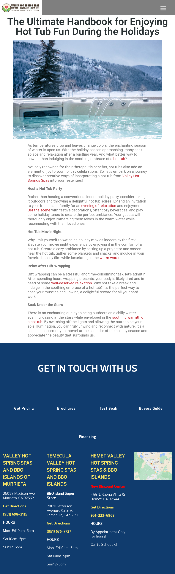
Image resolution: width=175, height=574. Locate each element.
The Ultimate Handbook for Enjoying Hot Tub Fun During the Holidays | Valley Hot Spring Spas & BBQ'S (21, 7)
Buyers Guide (151, 408)
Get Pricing (24, 408)
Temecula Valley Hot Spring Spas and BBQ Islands (61, 470)
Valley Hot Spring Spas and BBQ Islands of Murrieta (17, 470)
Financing (87, 436)
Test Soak (108, 408)
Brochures (66, 408)
